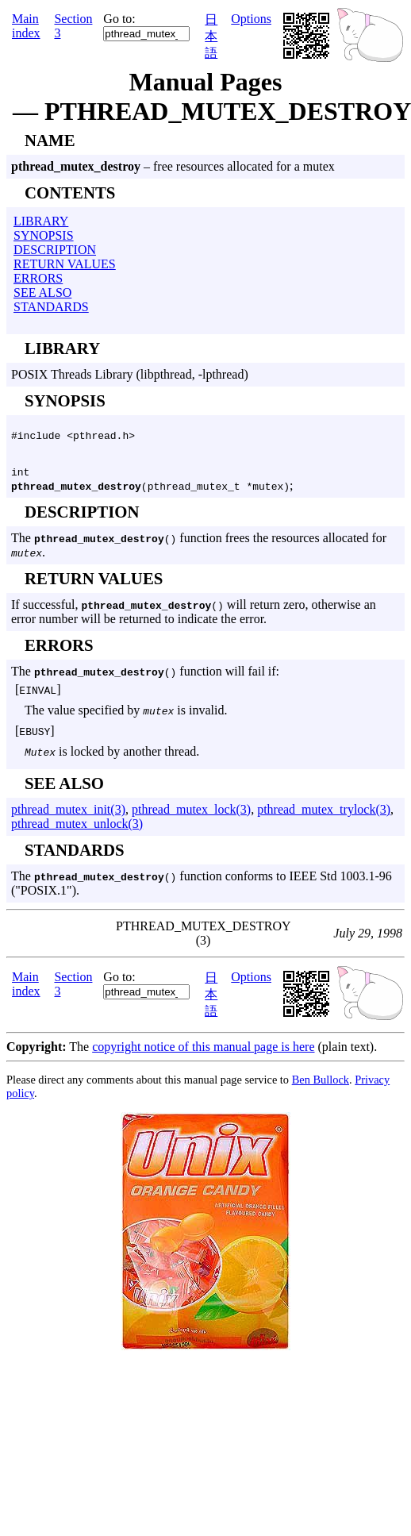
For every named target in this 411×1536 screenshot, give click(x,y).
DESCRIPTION (54, 249)
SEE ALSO (42, 292)
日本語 (211, 36)
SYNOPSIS (43, 235)
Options (251, 18)
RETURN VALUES (64, 264)
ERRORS (38, 278)
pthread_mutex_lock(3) (191, 814)
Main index (26, 26)
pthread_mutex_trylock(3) (323, 814)
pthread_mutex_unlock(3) (77, 828)
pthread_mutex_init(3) (68, 814)
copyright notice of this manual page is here (203, 1051)
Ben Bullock (320, 1084)
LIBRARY (40, 221)
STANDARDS (51, 307)
